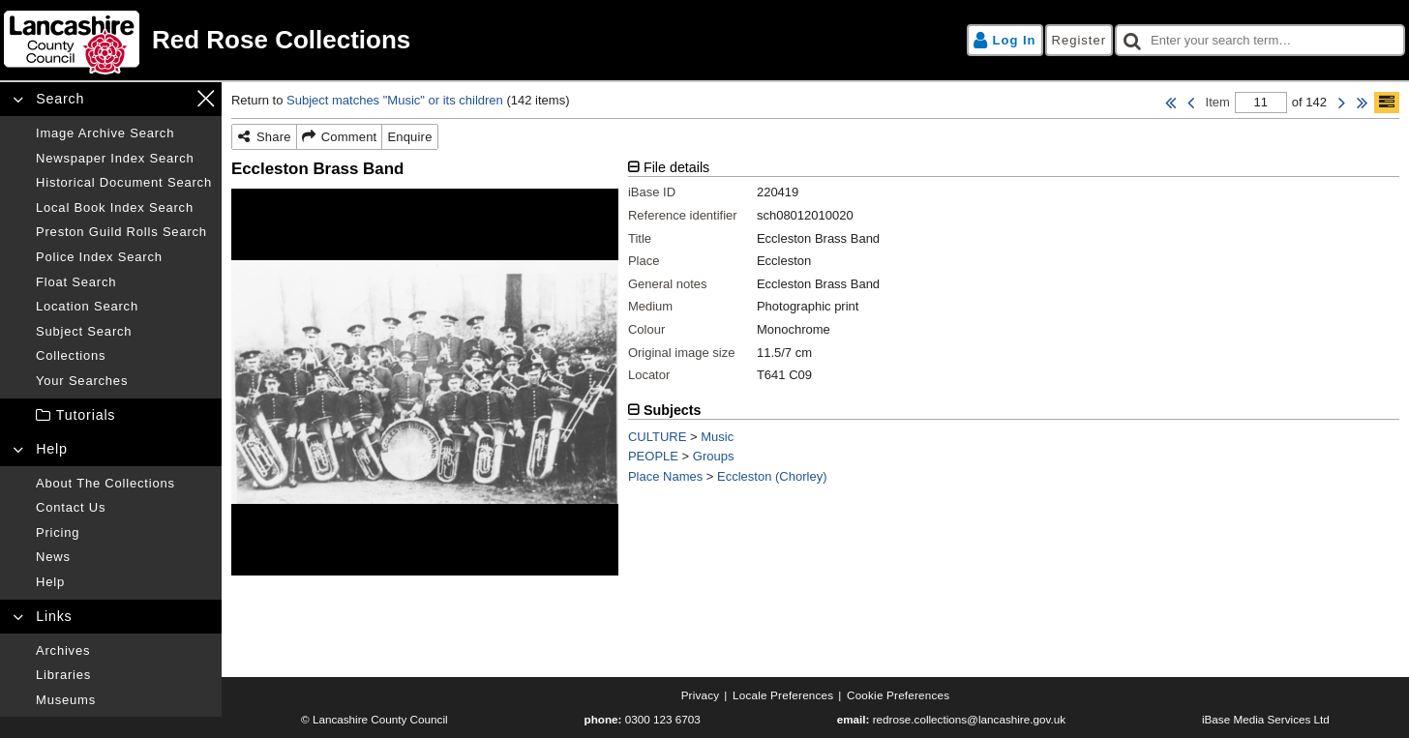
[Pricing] (124, 533)
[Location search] (124, 306)
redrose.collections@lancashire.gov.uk (969, 719)
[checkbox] (1260, 40)
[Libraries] (124, 675)
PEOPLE (653, 456)
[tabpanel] (1013, 279)
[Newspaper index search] (124, 158)
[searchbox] (1260, 40)
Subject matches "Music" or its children (394, 100)
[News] (124, 557)
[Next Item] (1342, 102)
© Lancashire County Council (374, 719)
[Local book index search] (124, 208)
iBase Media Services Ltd (1266, 719)
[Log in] (1005, 40)
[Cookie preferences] (898, 695)
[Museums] (124, 700)
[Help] (124, 582)
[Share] (264, 137)
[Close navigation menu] (206, 98)
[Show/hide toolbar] (1386, 102)
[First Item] (1170, 102)
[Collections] (124, 356)
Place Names (665, 476)
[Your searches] (124, 381)
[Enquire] (409, 137)
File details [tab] (676, 167)
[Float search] (124, 282)
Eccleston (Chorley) (771, 476)
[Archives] (124, 651)
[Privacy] (700, 695)
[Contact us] (124, 507)
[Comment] (340, 137)
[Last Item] (1362, 102)
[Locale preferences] (783, 695)
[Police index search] (124, 257)
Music (717, 436)
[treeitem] (111, 415)
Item (1218, 102)
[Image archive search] (124, 133)
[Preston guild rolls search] (124, 232)
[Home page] (351, 40)
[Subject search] (124, 331)
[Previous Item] (1191, 102)
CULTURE (657, 436)
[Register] (1079, 40)
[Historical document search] (124, 182)
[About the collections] (124, 483)
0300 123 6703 (663, 719)
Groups (713, 456)
